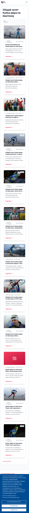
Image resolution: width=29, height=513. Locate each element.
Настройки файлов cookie (8, 473)
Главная (6, 21)
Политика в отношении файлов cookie (10, 497)
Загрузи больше (7, 461)
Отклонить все (14, 505)
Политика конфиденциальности (9, 495)
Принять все (14, 509)
